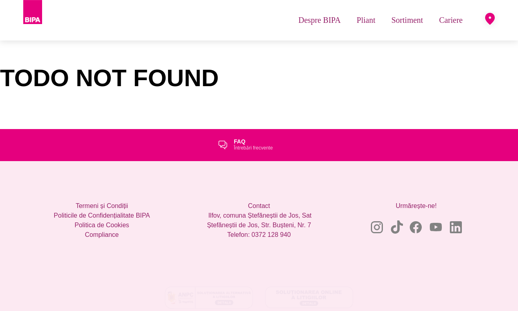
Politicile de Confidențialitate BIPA (102, 227)
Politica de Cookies (102, 237)
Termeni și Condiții (102, 217)
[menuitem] (319, 26)
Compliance (102, 246)
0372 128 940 (271, 246)
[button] (490, 25)
